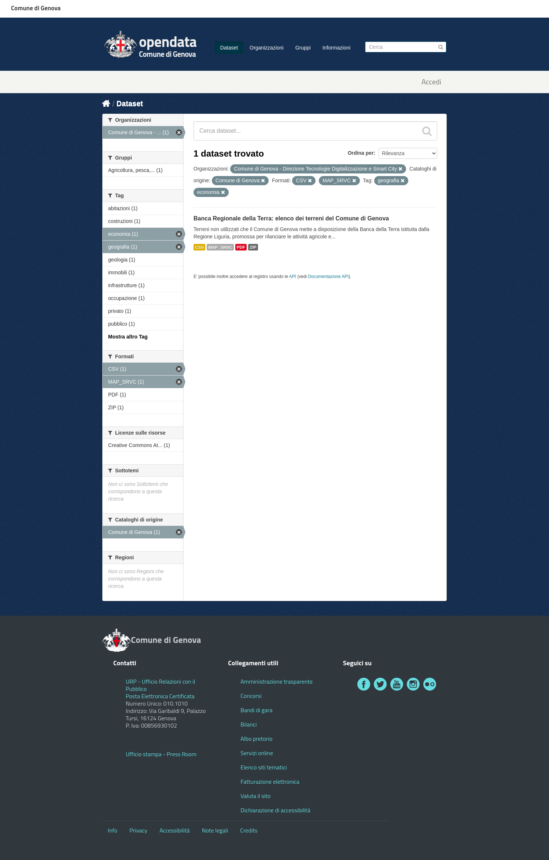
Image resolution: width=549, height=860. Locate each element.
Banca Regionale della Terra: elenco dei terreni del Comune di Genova (291, 218)
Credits (248, 830)
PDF (241, 247)
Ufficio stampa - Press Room (161, 754)
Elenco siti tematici (263, 767)
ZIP (253, 247)
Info (112, 830)
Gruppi (303, 48)
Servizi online (256, 753)
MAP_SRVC (220, 247)
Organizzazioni (267, 48)
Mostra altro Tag (128, 337)
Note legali (215, 830)
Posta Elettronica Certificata (160, 696)
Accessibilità (174, 830)
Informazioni (336, 48)
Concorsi (250, 695)
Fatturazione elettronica (269, 781)
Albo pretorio (256, 738)
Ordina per (361, 153)
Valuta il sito (255, 795)
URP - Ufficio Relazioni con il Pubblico (160, 685)
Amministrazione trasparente (276, 681)
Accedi (431, 82)
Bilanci (248, 724)
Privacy (138, 830)
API (292, 276)
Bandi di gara (256, 710)
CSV (199, 247)
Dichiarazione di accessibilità (275, 810)
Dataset (229, 48)
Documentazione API (328, 276)
